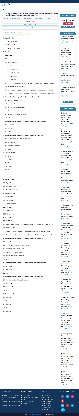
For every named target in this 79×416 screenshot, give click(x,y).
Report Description (10, 32)
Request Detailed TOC (30, 24)
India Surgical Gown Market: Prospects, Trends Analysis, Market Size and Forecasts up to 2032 (67, 302)
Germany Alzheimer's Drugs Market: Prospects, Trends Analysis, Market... (68, 39)
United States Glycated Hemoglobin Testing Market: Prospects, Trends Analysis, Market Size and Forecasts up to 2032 (67, 230)
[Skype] (63, 410)
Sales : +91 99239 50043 (10, 395)
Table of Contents (24, 32)
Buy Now (68, 24)
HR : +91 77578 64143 (10, 397)
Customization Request (30, 28)
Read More (64, 43)
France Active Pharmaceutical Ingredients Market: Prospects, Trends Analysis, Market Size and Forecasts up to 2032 (67, 137)
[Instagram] (72, 396)
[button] (62, 396)
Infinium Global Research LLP (36, 414)
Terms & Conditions (28, 401)
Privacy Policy (26, 395)
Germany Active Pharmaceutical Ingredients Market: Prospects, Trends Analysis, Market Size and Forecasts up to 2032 (67, 340)
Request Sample (30, 21)
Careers (24, 403)
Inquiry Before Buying (68, 27)
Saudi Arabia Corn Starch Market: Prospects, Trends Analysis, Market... (68, 64)
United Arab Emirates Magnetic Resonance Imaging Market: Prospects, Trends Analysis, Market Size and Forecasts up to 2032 (67, 320)
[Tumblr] (62, 405)
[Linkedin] (72, 405)
